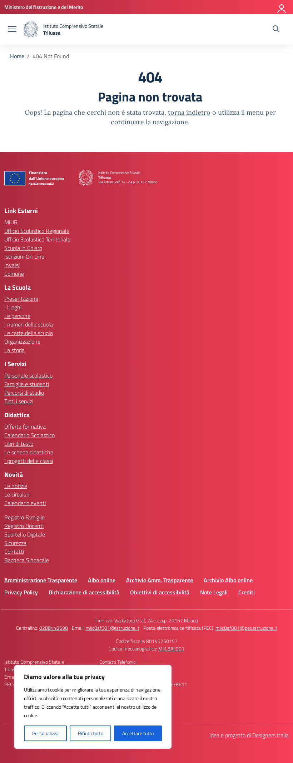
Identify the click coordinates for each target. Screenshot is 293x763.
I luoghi (12, 307)
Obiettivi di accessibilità (159, 592)
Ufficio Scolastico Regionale (36, 230)
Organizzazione (22, 341)
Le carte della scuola (28, 333)
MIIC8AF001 (171, 648)
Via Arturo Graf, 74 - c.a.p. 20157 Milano (156, 620)
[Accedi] (282, 7)
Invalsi (12, 265)
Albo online (101, 580)
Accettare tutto (138, 733)
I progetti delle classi (28, 461)
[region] (93, 707)
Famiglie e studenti (26, 384)
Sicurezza (15, 543)
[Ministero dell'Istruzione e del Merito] (43, 7)
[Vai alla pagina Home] (17, 56)
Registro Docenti (24, 526)
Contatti (14, 551)
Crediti (246, 592)
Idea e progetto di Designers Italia (249, 735)
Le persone (17, 315)
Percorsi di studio (24, 392)
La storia (14, 350)
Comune (14, 273)
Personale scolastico (28, 375)
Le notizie (15, 486)
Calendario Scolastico (29, 435)
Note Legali (214, 592)
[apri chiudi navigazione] (12, 29)
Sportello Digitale (24, 534)
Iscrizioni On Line (24, 256)
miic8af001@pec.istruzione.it (246, 628)
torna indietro (189, 112)
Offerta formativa (25, 426)
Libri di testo (18, 443)
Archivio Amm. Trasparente (159, 580)
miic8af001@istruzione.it (112, 628)
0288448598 (53, 628)
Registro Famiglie (24, 517)
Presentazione (21, 298)
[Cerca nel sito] (276, 29)
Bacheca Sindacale (26, 560)
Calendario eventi (25, 503)
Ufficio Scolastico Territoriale (37, 239)
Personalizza (45, 733)
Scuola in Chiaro (23, 248)
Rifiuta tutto (90, 733)
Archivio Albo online (228, 580)
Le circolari (16, 494)
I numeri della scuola (28, 324)
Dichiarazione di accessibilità (84, 592)
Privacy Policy (21, 592)
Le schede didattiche (28, 452)
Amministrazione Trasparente (40, 580)
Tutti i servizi (18, 401)
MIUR (11, 222)
